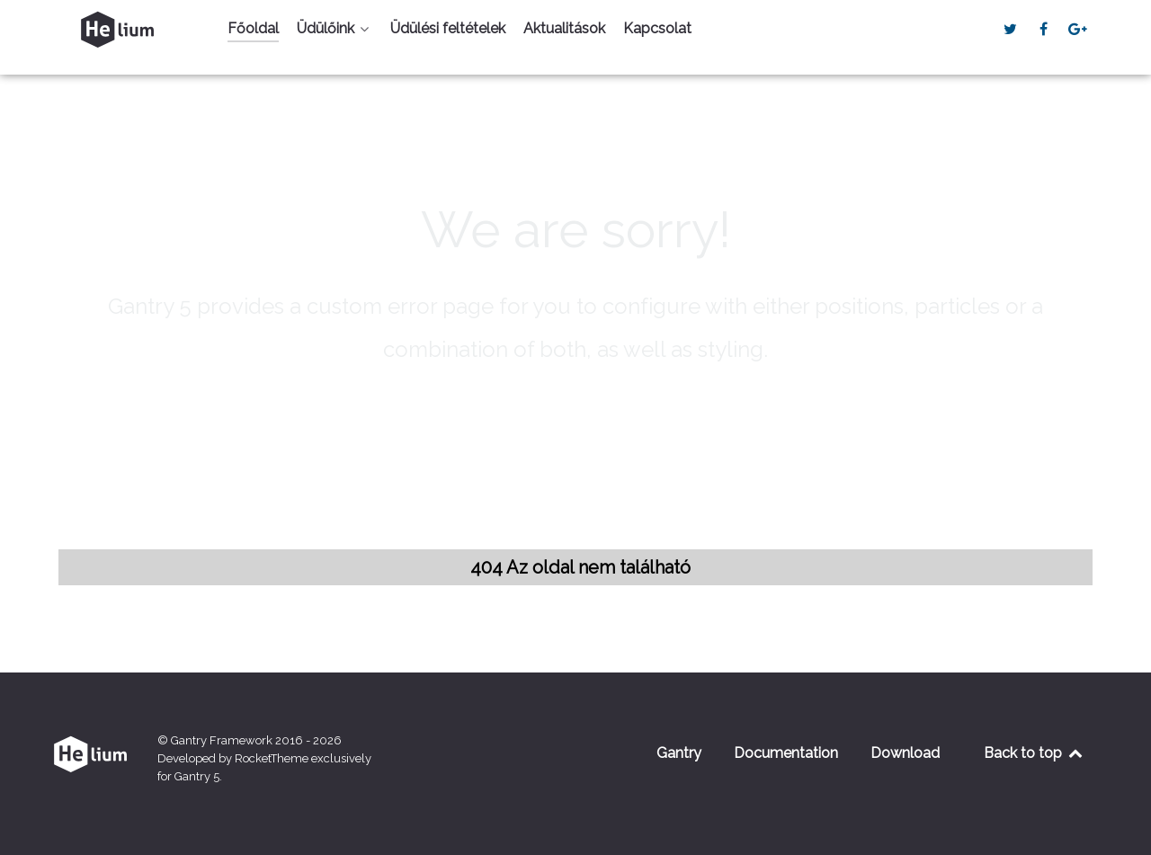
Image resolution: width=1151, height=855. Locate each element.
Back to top (1034, 752)
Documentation (786, 752)
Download (905, 752)
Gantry (678, 752)
